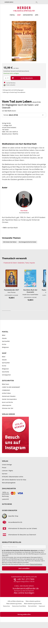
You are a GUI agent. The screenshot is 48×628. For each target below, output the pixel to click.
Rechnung (5, 496)
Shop (19, 15)
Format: (11, 115)
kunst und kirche (7, 402)
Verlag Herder (8, 414)
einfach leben (6, 393)
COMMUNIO (6, 390)
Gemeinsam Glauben (9, 396)
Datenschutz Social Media (19, 606)
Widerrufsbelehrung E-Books (14, 604)
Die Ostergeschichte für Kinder (27, 242)
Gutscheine (7, 504)
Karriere (4, 474)
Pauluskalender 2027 (11, 290)
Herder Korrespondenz (9, 399)
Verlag (5, 461)
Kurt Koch (8, 111)
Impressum (42, 606)
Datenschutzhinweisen (36, 564)
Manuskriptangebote (8, 483)
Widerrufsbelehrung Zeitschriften (33, 604)
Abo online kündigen (24, 593)
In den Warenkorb (27, 78)
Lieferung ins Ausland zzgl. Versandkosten (14, 92)
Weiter (43, 281)
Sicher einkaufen (9, 511)
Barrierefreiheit (32, 606)
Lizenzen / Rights (7, 471)
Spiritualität (6, 341)
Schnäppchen (6, 375)
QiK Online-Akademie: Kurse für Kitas (14, 480)
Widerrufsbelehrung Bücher (33, 601)
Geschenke (5, 372)
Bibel (3, 335)
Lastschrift (5, 499)
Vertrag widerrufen (24, 614)
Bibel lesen (5, 384)
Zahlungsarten (9, 489)
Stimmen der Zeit (7, 408)
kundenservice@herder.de (26, 588)
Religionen (5, 347)
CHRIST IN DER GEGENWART (11, 387)
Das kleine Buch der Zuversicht (30, 291)
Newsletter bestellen (11, 542)
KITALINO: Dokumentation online (12, 477)
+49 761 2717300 (25, 579)
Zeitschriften (28, 15)
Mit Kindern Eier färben (9, 242)
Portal (12, 15)
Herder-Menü (9, 2)
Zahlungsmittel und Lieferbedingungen (13, 90)
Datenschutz (6, 606)
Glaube (4, 338)
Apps (36, 15)
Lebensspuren (6, 405)
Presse (4, 468)
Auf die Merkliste (10, 83)
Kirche (4, 344)
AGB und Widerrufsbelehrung (15, 601)
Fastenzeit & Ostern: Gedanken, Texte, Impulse (19, 263)
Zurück (4, 281)
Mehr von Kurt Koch (10, 228)
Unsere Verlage (7, 465)
